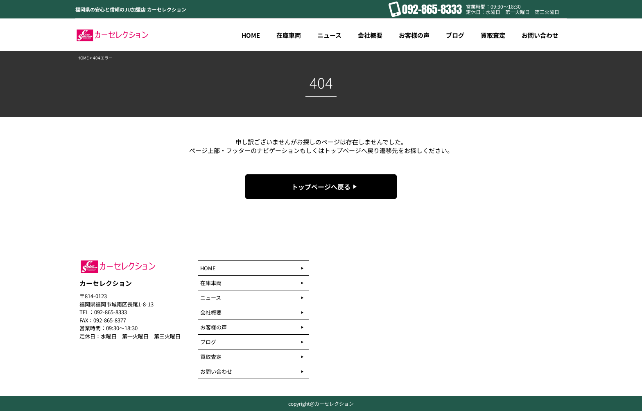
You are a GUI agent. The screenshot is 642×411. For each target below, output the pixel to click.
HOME (83, 58)
